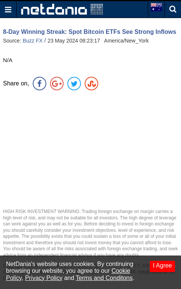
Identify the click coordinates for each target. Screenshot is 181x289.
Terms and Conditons (104, 278)
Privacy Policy (43, 278)
